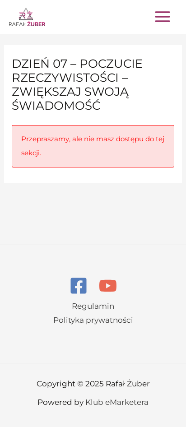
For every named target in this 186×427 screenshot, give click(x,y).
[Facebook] (79, 286)
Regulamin (93, 306)
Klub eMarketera (117, 402)
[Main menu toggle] (162, 16)
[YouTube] (108, 286)
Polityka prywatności (93, 320)
